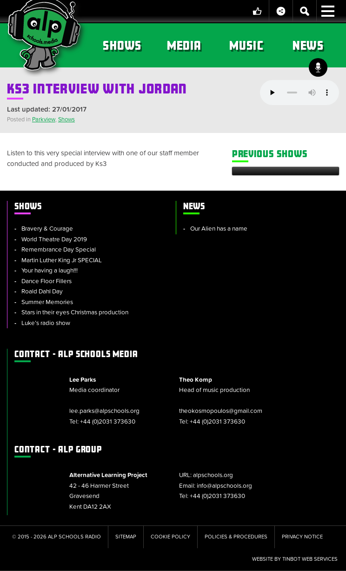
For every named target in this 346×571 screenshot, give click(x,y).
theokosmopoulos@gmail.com (220, 411)
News (308, 45)
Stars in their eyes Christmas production (74, 312)
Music (246, 45)
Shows (122, 45)
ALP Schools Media (76, 354)
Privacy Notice (302, 537)
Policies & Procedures (236, 537)
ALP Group (58, 449)
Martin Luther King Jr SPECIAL (61, 260)
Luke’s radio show (45, 323)
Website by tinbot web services (295, 559)
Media (184, 45)
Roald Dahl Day (42, 291)
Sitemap (125, 537)
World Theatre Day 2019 (54, 239)
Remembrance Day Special (58, 249)
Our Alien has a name (218, 228)
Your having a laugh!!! (49, 270)
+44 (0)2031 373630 (107, 421)
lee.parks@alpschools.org (104, 411)
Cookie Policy (170, 537)
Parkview (43, 119)
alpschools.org (213, 475)
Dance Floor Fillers (46, 281)
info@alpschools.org (224, 486)
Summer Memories (47, 302)
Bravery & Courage (47, 228)
